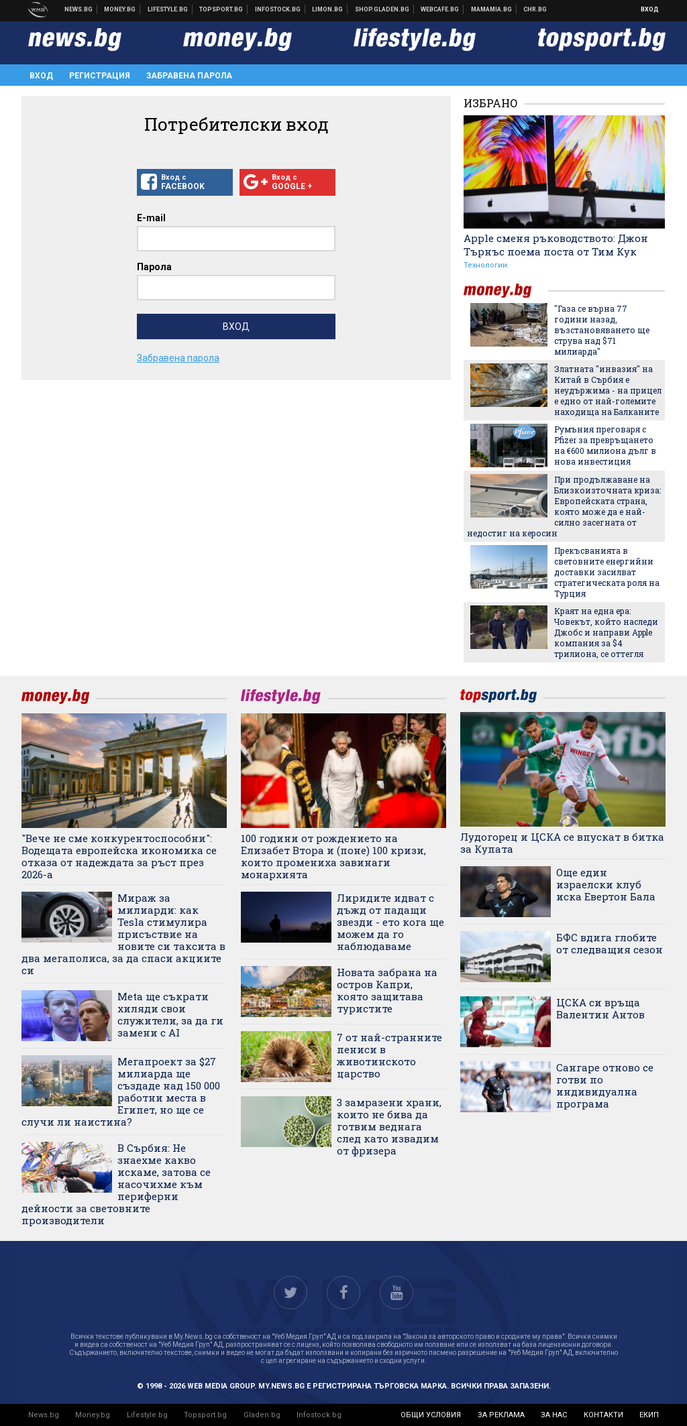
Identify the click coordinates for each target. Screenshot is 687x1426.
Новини (78, 9)
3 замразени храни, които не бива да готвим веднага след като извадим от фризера (389, 1126)
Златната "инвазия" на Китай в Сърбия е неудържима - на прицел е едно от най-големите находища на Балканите (608, 390)
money (506, 291)
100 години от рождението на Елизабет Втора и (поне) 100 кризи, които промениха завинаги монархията (333, 856)
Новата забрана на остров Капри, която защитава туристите (387, 990)
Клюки (168, 9)
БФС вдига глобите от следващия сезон (609, 943)
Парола (154, 266)
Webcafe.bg (440, 9)
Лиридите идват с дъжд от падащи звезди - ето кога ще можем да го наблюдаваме (390, 922)
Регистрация (99, 75)
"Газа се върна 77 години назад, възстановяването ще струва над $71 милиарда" (601, 330)
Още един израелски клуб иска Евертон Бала (605, 884)
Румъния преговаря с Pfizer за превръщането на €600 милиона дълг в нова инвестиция (605, 445)
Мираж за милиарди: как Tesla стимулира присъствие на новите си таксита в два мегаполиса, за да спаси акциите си (123, 934)
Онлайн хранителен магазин (382, 9)
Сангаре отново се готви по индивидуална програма (604, 1085)
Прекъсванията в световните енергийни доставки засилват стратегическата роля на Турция (606, 572)
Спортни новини (221, 9)
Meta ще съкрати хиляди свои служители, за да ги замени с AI (170, 1014)
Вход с (185, 182)
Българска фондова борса (278, 9)
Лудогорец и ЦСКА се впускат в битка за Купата (562, 842)
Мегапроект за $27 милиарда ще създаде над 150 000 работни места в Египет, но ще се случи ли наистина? (120, 1091)
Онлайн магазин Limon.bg (328, 9)
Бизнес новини (120, 9)
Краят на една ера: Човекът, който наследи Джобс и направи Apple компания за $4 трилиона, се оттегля (606, 632)
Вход (650, 9)
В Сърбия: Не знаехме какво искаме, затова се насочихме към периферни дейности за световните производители (116, 1184)
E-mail (151, 218)
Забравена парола (189, 75)
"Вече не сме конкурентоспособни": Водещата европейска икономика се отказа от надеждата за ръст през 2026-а (119, 856)
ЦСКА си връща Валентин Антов (600, 1008)
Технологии (485, 265)
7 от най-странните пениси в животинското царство (389, 1055)
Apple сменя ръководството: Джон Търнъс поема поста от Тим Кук (556, 244)
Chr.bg (535, 9)
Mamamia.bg (492, 9)
